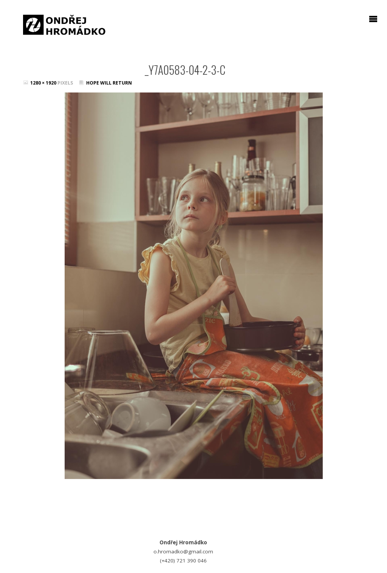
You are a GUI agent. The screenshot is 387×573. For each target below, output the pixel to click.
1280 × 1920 (43, 83)
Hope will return (109, 83)
